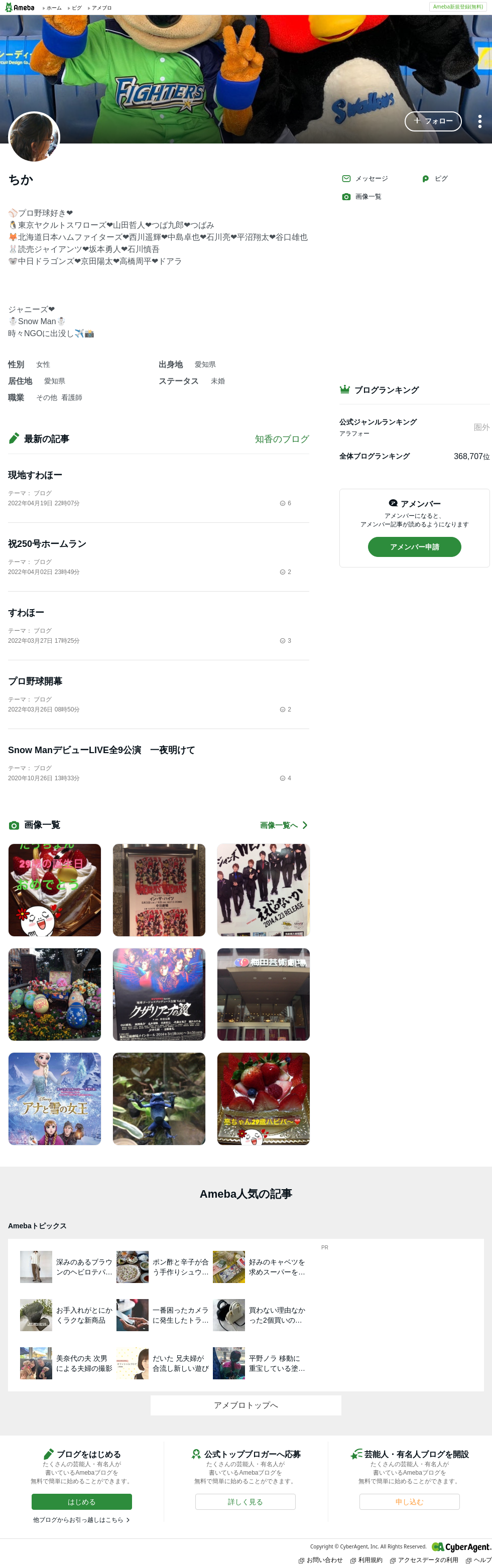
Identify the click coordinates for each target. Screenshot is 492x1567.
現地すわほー (35, 475)
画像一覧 (361, 197)
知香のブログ (282, 439)
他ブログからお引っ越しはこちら (78, 1519)
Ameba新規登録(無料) (458, 6)
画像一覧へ (284, 825)
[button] (433, 121)
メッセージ (364, 179)
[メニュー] (480, 122)
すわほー (26, 613)
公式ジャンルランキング (378, 422)
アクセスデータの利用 (424, 1559)
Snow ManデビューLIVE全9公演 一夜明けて (101, 750)
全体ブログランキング (374, 456)
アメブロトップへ (246, 1405)
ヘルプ (479, 1559)
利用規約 (366, 1559)
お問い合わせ (321, 1559)
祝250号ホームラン (47, 544)
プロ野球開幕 (35, 681)
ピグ (434, 179)
